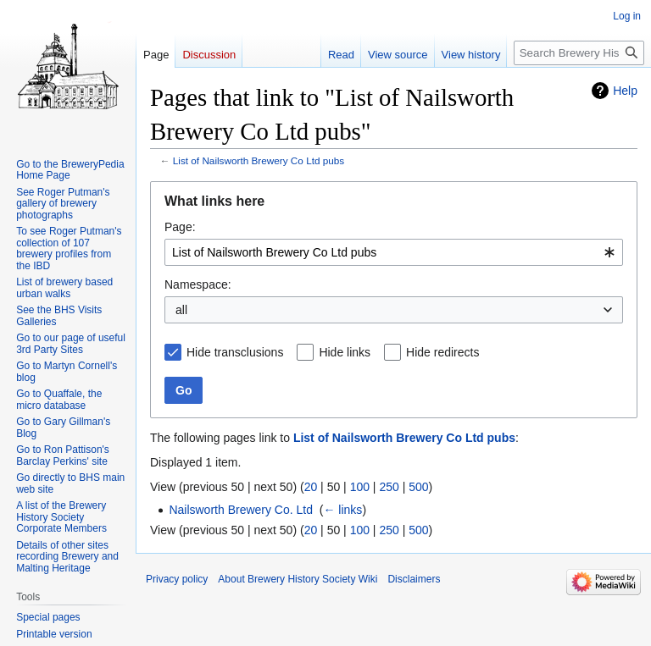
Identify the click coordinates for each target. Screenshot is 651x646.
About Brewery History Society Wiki (297, 579)
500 (418, 487)
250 (388, 487)
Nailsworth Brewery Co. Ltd (241, 509)
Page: (180, 227)
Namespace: (197, 284)
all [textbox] (181, 310)
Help (625, 90)
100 (360, 487)
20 (311, 487)
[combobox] (393, 252)
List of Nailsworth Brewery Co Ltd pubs (258, 160)
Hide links (344, 352)
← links (342, 509)
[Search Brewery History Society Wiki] (579, 53)
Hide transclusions (234, 352)
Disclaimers (413, 579)
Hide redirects (442, 352)
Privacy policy (177, 579)
